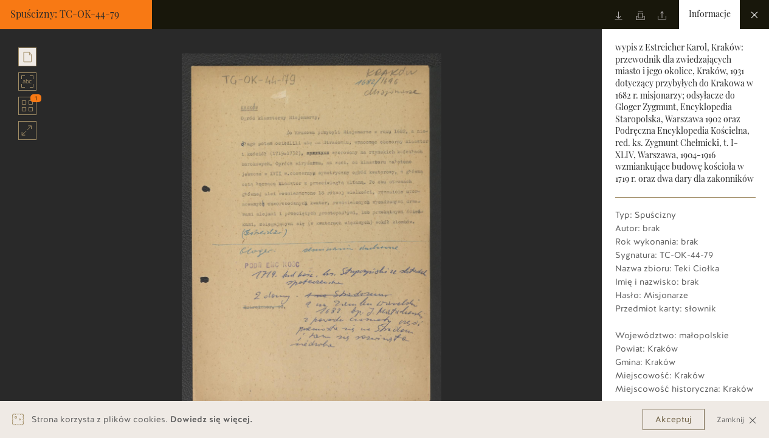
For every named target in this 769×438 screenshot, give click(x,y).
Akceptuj (673, 419)
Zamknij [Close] (737, 419)
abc (27, 81)
